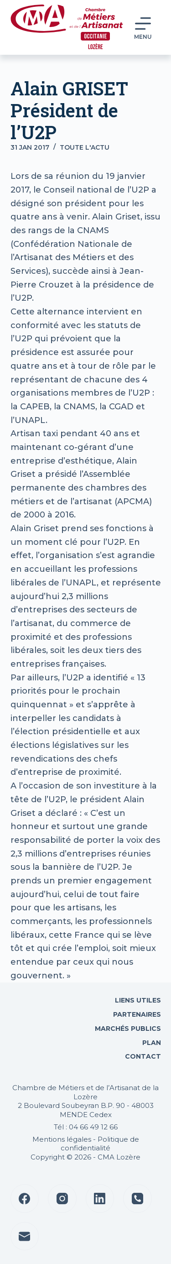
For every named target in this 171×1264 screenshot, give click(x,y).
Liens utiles (137, 1000)
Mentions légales (61, 1139)
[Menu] (143, 27)
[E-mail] (24, 1236)
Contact (142, 1056)
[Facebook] (24, 1198)
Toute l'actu (84, 147)
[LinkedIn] (100, 1198)
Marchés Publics (128, 1028)
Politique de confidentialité (100, 1144)
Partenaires (137, 1014)
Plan (150, 1043)
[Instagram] (62, 1198)
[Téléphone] (137, 1198)
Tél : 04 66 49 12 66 (86, 1127)
